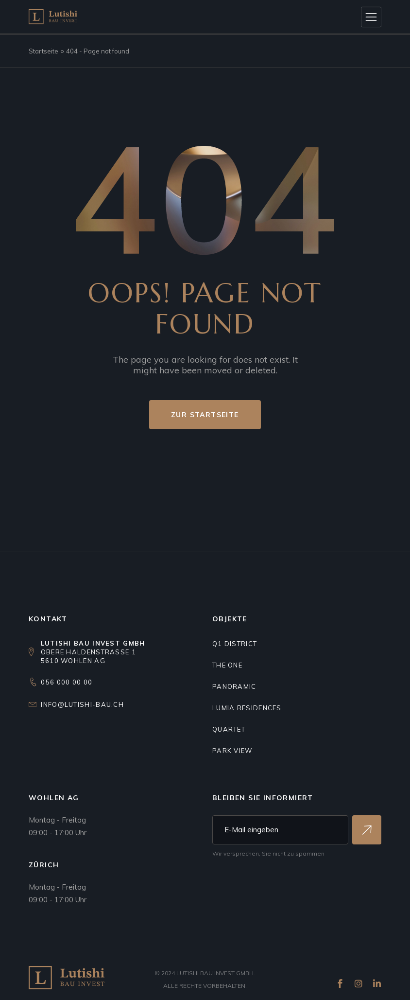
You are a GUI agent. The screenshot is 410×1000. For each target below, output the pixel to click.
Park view (232, 750)
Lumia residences (247, 708)
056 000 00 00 (66, 682)
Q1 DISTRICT (234, 644)
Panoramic (234, 686)
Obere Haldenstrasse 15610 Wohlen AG (93, 652)
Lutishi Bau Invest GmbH (215, 973)
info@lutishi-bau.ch (82, 704)
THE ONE (227, 665)
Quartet (228, 729)
